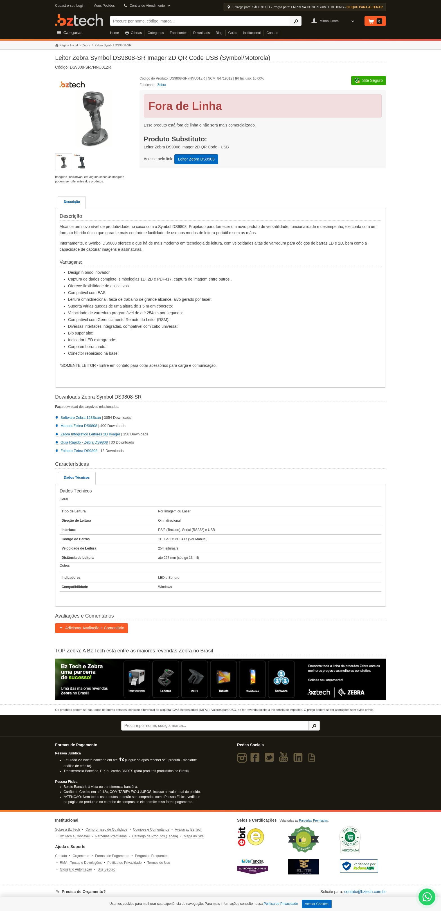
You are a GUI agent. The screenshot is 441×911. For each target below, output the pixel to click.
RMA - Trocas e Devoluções (81, 863)
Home (114, 33)
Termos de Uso (158, 863)
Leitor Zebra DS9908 (196, 159)
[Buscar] (200, 21)
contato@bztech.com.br (365, 891)
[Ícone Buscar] (296, 21)
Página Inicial (66, 45)
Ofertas (133, 33)
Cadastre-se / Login (70, 6)
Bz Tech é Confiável (75, 836)
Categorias (156, 33)
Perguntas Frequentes (151, 856)
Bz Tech (79, 20)
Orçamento (81, 856)
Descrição (72, 202)
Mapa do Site (194, 836)
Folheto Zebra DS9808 (76, 451)
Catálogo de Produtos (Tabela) (155, 836)
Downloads (201, 33)
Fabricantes (179, 33)
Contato (272, 33)
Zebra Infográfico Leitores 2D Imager (87, 434)
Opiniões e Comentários (151, 829)
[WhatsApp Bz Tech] (427, 897)
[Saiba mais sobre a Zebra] (220, 679)
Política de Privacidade (124, 863)
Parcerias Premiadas (111, 836)
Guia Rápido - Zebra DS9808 (81, 442)
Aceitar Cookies (316, 904)
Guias (232, 33)
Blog (219, 33)
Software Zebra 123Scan (78, 417)
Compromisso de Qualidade (106, 829)
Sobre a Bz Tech (67, 829)
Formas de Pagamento (112, 856)
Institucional (252, 33)
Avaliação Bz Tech (188, 829)
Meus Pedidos (104, 6)
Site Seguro (106, 869)
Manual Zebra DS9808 (76, 426)
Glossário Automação (76, 869)
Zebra (86, 45)
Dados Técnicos (77, 478)
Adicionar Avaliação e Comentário (91, 628)
